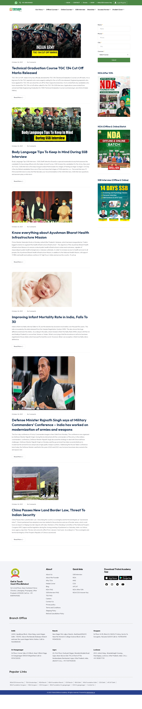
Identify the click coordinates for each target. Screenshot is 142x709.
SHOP (92, 2)
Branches (91, 10)
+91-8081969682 (27, 2)
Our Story (39, 10)
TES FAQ (49, 605)
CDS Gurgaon (43, 699)
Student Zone (118, 10)
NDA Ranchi (42, 697)
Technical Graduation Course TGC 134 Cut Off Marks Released (48, 70)
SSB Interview (80, 10)
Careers (48, 609)
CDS (74, 590)
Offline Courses (52, 10)
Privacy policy (50, 617)
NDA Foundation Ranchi (56, 697)
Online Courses (67, 10)
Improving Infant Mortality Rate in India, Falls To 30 (47, 319)
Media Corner (50, 590)
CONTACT (76, 2)
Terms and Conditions (53, 620)
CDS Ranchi (69, 697)
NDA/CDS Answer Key (105, 2)
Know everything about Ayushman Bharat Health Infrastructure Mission (48, 235)
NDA (74, 583)
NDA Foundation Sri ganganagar (60, 699)
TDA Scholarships (31, 697)
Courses (101, 51)
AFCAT (75, 594)
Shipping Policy (51, 624)
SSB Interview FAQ (52, 602)
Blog (47, 594)
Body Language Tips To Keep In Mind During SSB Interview (50, 154)
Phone (100, 34)
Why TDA (49, 587)
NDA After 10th (78, 598)
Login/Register (120, 3)
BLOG (68, 2)
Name (100, 25)
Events (85, 2)
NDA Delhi (78, 697)
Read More (18, 97)
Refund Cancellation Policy (55, 628)
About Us (49, 579)
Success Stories (104, 10)
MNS (74, 587)
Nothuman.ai (90, 707)
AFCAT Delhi (111, 697)
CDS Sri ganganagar (78, 699)
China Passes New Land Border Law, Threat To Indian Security (50, 517)
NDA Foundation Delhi (90, 697)
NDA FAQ (49, 598)
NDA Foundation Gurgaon (18, 699)
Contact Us (50, 613)
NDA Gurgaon (32, 699)
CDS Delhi (102, 697)
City (99, 42)
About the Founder (52, 583)
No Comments (31, 62)
